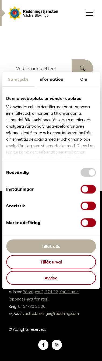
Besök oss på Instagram (58, 345)
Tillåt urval (51, 262)
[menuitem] (89, 13)
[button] (82, 68)
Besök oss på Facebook (44, 345)
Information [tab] (50, 79)
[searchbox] (40, 68)
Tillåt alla (51, 246)
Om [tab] (83, 79)
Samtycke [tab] (18, 79)
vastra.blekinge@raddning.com (50, 313)
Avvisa (51, 278)
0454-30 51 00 (31, 306)
